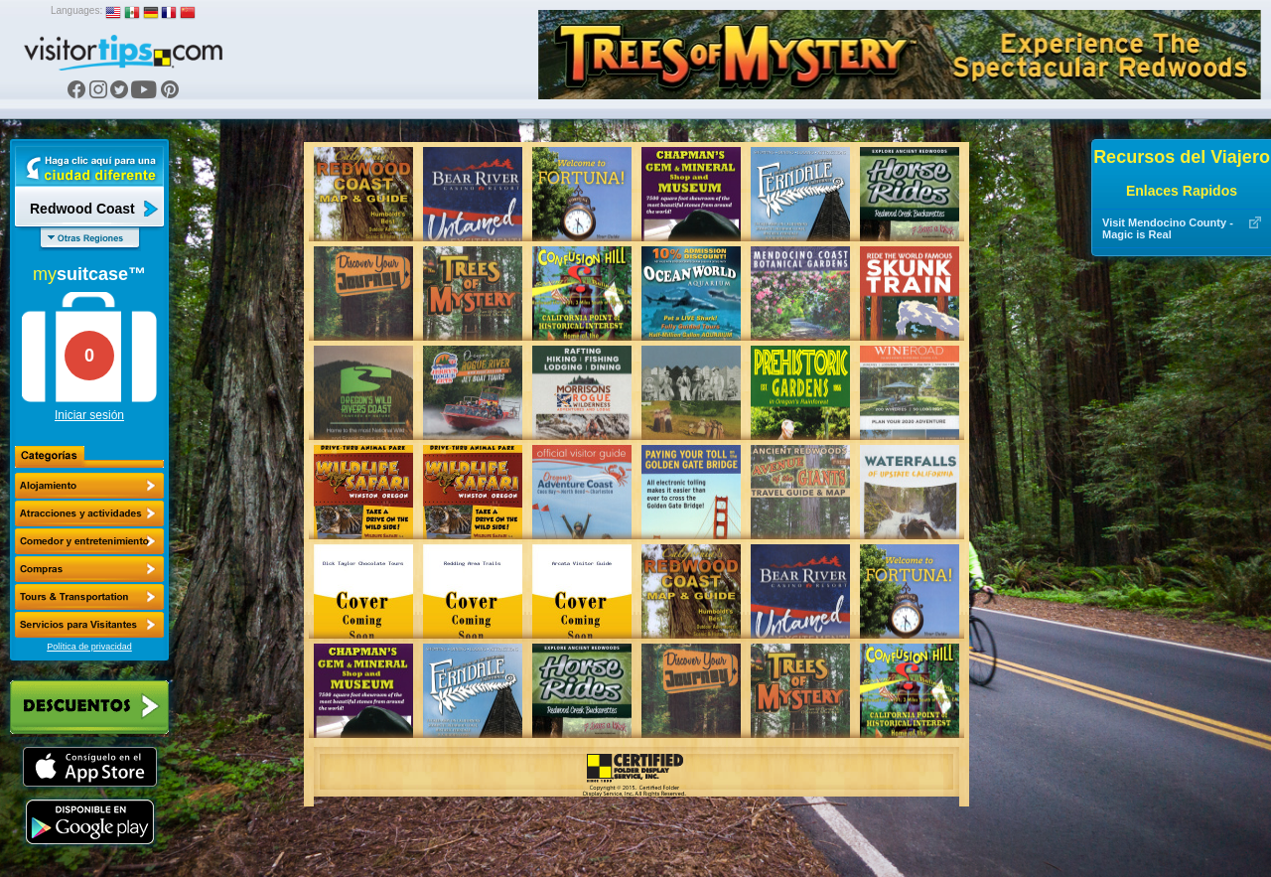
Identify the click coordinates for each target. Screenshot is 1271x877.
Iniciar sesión (89, 415)
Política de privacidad (89, 647)
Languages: (76, 10)
